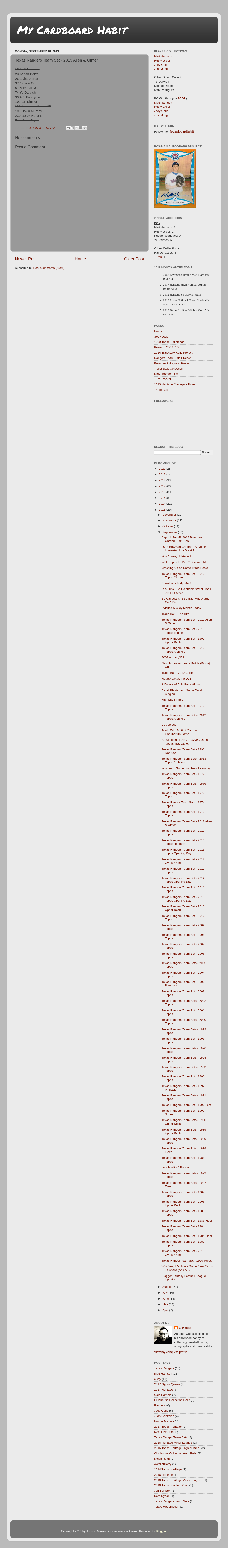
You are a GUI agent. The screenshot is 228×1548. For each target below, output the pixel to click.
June (166, 1298)
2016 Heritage (163, 1474)
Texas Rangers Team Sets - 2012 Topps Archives (184, 716)
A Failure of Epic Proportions (181, 684)
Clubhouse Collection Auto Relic (175, 1453)
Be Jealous (169, 724)
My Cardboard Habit (72, 30)
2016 (162, 492)
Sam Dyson (162, 1496)
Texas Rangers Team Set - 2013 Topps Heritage (183, 842)
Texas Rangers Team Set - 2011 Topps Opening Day (183, 898)
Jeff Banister (162, 1490)
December (169, 514)
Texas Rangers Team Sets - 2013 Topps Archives (184, 760)
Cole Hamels (162, 1395)
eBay (157, 1379)
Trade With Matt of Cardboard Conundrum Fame (181, 732)
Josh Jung (161, 68)
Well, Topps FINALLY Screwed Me (184, 562)
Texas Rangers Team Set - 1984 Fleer (187, 1236)
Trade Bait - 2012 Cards (178, 672)
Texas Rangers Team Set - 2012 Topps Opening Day (183, 879)
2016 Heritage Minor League (173, 1442)
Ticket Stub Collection (168, 368)
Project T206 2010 (166, 347)
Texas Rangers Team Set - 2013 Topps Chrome (183, 575)
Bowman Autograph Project (172, 363)
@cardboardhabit (181, 131)
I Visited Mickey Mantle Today (181, 608)
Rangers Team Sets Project (172, 358)
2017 (162, 486)
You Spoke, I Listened (176, 556)
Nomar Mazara (164, 1421)
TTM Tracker (162, 379)
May (165, 1304)
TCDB (182, 98)
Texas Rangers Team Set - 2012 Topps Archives (183, 649)
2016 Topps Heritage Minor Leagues (178, 1480)
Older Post (134, 258)
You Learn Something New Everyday (186, 768)
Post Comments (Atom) (49, 268)
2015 (162, 497)
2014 (162, 503)
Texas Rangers (164, 1368)
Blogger (161, 1531)
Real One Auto (164, 1432)
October (168, 526)
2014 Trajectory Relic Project (173, 352)
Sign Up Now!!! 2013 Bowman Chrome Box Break (182, 539)
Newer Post (26, 258)
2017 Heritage (163, 1389)
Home (80, 258)
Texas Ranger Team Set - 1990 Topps (187, 1260)
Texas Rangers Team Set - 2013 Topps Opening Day (183, 851)
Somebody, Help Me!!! (176, 583)
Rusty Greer (162, 60)
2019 (162, 474)
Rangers (159, 1405)
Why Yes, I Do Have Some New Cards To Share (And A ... (187, 1268)
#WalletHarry (162, 1464)
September (170, 532)
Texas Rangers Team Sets (171, 1501)
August (167, 1286)
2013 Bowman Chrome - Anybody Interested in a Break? (184, 548)
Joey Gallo (161, 64)
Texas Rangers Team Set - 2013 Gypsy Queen (183, 1252)
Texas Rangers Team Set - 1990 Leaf (186, 1105)
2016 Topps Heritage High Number (177, 1448)
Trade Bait (161, 389)
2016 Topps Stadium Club (171, 1485)
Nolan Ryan (162, 1458)
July (165, 1292)
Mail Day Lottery (172, 699)
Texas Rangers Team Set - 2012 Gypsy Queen (183, 861)
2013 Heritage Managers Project (175, 384)
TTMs (158, 256)
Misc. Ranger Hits (166, 373)
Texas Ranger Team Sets (171, 1437)
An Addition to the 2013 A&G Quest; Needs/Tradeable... (186, 741)
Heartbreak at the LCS (176, 678)
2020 (162, 468)
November (169, 520)
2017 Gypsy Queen (167, 1384)
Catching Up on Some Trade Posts (185, 568)
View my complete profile (170, 1352)
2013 (162, 509)
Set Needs (161, 336)
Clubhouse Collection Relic (172, 1400)
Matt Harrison (163, 56)
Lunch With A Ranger (176, 1167)
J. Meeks (185, 1327)
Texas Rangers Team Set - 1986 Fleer (187, 1220)
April (165, 1310)
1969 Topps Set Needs (169, 342)
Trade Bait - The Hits (175, 614)
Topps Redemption (166, 1506)
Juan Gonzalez (164, 1416)
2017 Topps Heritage (168, 1426)
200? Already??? (173, 657)
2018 (162, 480)
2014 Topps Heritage (168, 1469)
